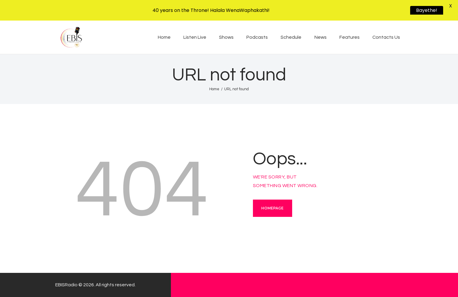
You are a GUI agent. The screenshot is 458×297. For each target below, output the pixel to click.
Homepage (272, 208)
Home (214, 89)
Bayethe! (426, 10)
